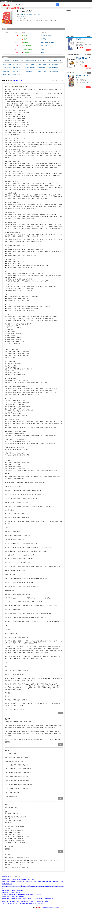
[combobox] (33, 5)
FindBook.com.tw (38, 907)
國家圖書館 (6, 60)
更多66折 (88, 50)
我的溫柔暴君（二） (81, 39)
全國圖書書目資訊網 (18, 60)
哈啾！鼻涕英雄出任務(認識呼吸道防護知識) (13, 890)
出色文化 (23, 16)
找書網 (46, 907)
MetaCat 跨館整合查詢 (55, 60)
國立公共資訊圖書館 (30, 60)
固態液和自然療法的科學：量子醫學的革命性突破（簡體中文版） (18, 879)
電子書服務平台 (42, 60)
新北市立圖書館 (17, 64)
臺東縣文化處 (16, 74)
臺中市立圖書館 (17, 67)
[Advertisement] (79, 22)
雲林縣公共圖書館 (53, 67)
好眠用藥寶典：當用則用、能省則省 (11, 892)
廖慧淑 (38, 14)
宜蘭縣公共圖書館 (53, 71)
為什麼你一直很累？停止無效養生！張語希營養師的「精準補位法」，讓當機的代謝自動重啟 (25, 901)
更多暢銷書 (88, 68)
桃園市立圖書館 (42, 64)
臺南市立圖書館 (17, 71)
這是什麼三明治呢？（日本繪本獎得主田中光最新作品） (83, 59)
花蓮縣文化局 (6, 74)
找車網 (10, 1)
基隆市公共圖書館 (30, 64)
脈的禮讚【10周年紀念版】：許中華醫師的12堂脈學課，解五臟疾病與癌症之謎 (21, 894)
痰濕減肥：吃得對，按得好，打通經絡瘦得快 (13, 896)
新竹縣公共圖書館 (53, 64)
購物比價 (3, 1)
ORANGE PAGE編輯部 (26, 14)
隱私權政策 (57, 907)
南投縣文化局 (41, 67)
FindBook (5, 5)
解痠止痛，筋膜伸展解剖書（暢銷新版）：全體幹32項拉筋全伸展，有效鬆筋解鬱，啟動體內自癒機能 (27, 899)
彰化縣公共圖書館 (30, 67)
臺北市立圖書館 (7, 64)
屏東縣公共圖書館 (42, 71)
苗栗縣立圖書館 (7, 67)
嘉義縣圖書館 (6, 71)
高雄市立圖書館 (29, 71)
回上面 (60, 873)
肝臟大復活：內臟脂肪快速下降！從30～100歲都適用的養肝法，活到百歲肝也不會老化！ (24, 903)
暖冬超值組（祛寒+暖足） (8, 876)
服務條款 (52, 907)
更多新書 (88, 86)
